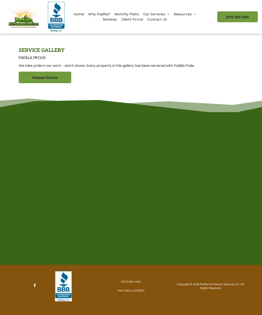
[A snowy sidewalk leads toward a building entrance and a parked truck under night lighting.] (175, 144)
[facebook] (35, 286)
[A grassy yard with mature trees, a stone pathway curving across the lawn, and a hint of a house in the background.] (42, 144)
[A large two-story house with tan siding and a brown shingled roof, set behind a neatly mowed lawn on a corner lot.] (220, 233)
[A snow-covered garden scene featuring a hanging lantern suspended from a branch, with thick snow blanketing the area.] (131, 144)
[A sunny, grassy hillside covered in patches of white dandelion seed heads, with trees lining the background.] (175, 233)
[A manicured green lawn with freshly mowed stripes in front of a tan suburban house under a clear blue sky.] (42, 188)
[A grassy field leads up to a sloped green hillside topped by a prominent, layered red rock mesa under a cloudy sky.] (86, 188)
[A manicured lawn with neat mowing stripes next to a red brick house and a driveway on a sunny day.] (42, 233)
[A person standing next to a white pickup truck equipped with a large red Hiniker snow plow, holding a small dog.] (220, 144)
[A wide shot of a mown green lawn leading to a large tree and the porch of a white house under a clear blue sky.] (86, 144)
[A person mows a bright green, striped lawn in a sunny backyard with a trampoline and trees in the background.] (131, 233)
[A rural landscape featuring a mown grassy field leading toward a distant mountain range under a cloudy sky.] (131, 188)
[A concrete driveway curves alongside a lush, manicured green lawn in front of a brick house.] (86, 233)
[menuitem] (79, 14)
